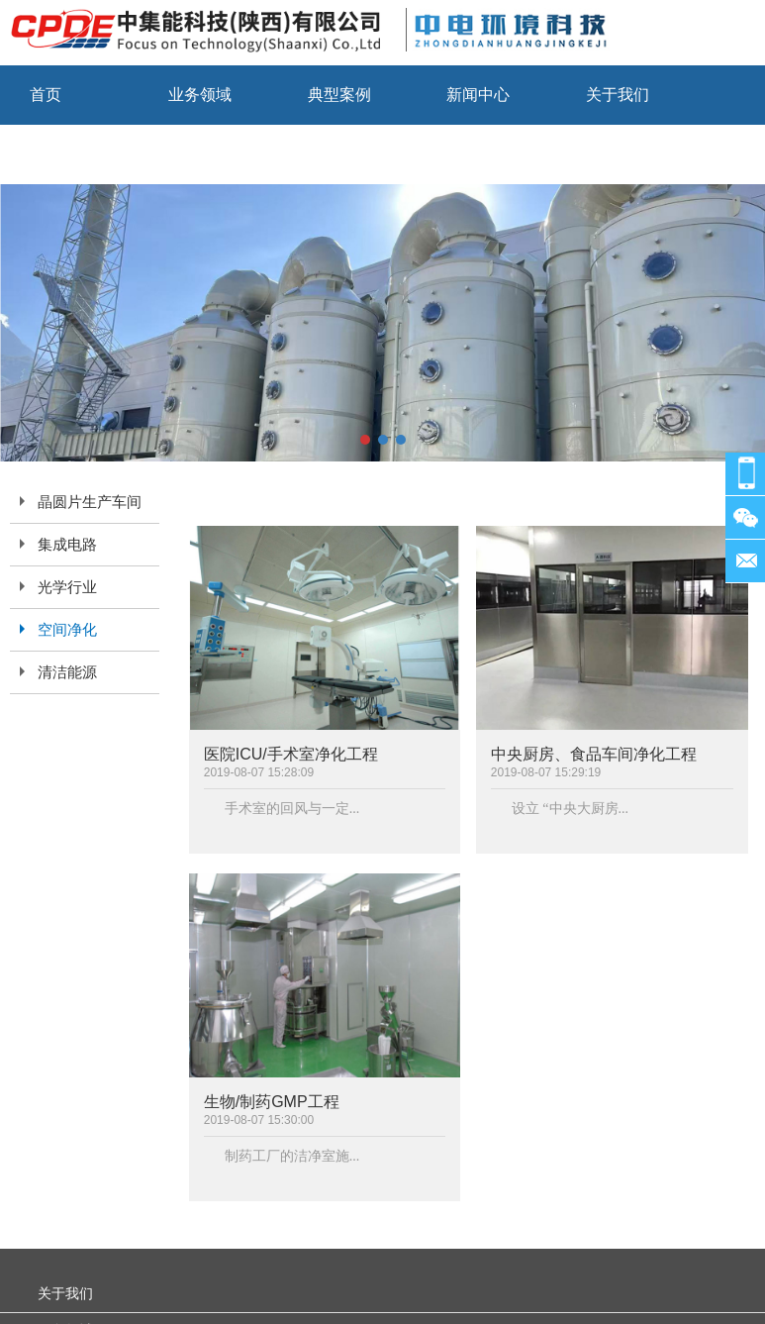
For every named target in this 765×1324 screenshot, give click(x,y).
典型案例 (339, 94)
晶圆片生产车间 (90, 502)
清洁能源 (67, 672)
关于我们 (617, 94)
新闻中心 (478, 94)
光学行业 (67, 587)
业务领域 (200, 94)
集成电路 (67, 545)
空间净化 (67, 630)
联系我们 (61, 154)
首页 (45, 94)
